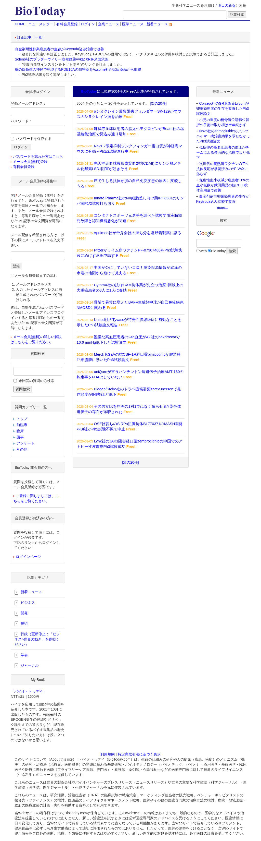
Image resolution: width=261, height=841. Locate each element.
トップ (22, 419)
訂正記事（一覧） (31, 37)
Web (203, 251)
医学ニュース (132, 24)
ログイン (88, 24)
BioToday (218, 251)
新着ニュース (159, 24)
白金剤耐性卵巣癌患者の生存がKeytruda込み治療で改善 (59, 49)
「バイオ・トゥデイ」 (28, 691)
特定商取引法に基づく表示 (139, 754)
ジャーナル (26, 665)
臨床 (20, 431)
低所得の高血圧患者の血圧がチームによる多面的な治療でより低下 (223, 152)
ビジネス (25, 602)
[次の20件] (158, 103)
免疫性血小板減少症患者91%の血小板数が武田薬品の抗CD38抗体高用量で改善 (222, 185)
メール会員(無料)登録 (30, 162)
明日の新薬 (227, 5)
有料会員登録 (67, 24)
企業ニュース (108, 24)
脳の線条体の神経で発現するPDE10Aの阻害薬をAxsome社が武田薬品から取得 (78, 69)
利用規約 (107, 754)
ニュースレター (40, 24)
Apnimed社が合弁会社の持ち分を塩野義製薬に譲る (137, 233)
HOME (20, 24)
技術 (21, 623)
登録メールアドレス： (28, 103)
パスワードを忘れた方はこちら (38, 156)
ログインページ (28, 557)
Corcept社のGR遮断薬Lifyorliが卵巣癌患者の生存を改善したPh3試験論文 (222, 108)
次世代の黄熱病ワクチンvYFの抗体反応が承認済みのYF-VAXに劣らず (222, 169)
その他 (22, 449)
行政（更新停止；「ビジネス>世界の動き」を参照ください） (37, 639)
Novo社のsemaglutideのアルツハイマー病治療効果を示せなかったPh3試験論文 (223, 136)
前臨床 (22, 425)
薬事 (20, 437)
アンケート (25, 443)
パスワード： (21, 121)
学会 (21, 655)
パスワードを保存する (33, 139)
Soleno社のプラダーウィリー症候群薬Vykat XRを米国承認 (61, 59)
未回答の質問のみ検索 (36, 381)
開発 (21, 613)
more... (222, 208)
